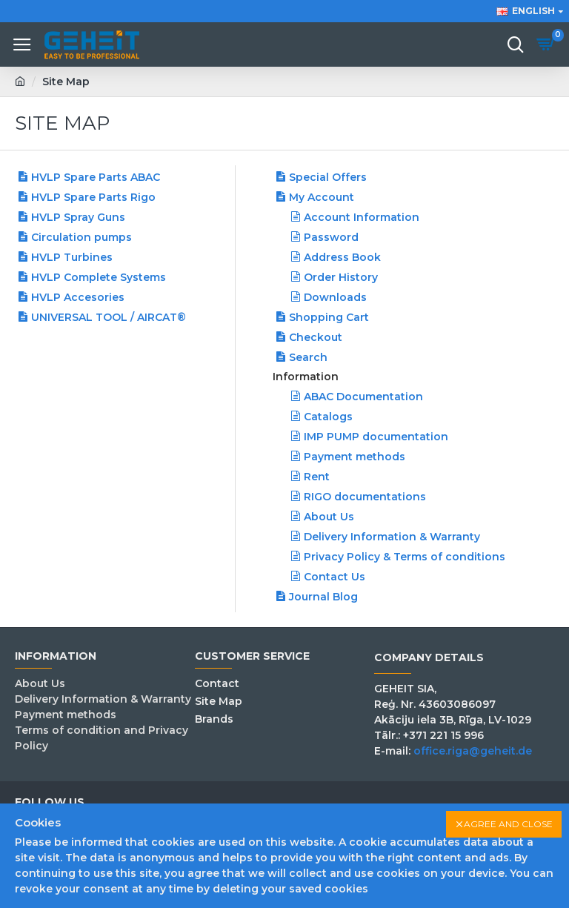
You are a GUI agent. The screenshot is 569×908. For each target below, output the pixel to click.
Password (331, 237)
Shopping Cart (329, 317)
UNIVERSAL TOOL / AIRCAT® (108, 317)
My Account (321, 197)
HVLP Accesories (77, 297)
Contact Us (334, 576)
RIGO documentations (365, 496)
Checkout (315, 337)
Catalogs (328, 416)
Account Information (361, 217)
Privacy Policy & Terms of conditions (404, 556)
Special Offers (328, 177)
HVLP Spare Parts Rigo (93, 197)
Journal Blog (323, 596)
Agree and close (508, 823)
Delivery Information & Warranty (392, 536)
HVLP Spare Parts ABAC (95, 177)
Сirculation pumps (81, 237)
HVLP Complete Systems (98, 277)
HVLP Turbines (72, 257)
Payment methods (354, 456)
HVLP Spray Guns (78, 217)
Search (308, 357)
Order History (341, 277)
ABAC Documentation (363, 396)
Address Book (342, 257)
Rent (317, 476)
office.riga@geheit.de (472, 751)
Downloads (335, 297)
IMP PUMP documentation (376, 436)
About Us (329, 516)
